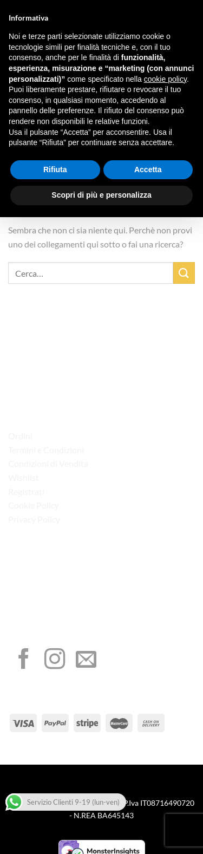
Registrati (26, 491)
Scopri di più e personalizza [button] (101, 195)
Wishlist (23, 477)
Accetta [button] (148, 169)
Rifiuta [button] (55, 169)
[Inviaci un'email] (86, 660)
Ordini (20, 436)
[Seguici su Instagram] (54, 660)
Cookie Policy (33, 505)
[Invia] (184, 272)
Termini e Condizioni (46, 450)
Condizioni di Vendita (48, 463)
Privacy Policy (34, 519)
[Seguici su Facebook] (24, 660)
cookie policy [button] (165, 79)
